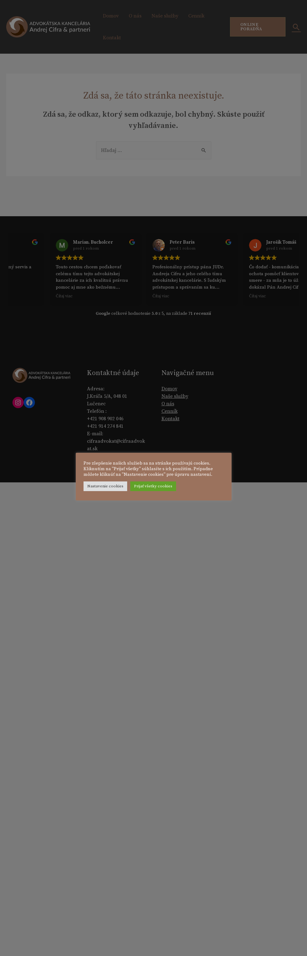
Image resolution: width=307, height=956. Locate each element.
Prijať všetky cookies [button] (153, 486)
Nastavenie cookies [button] (105, 486)
